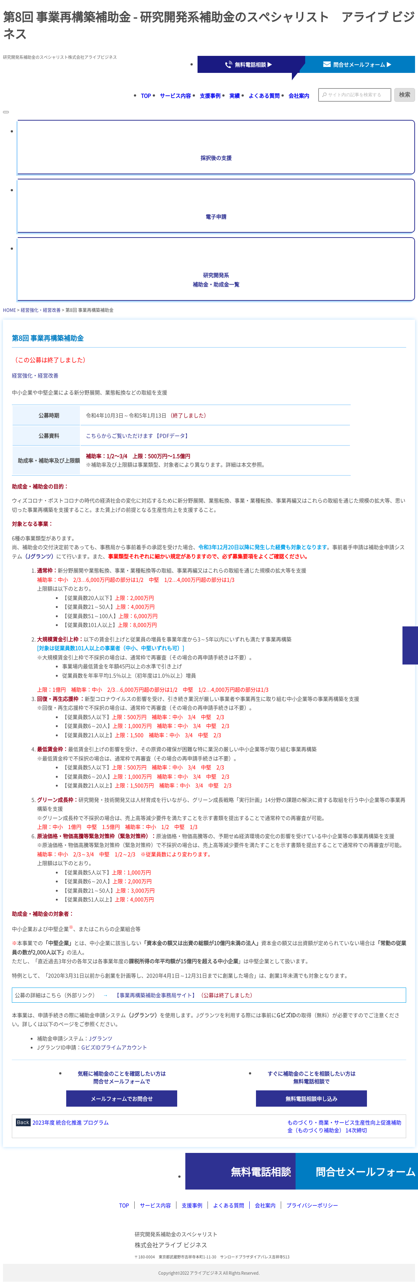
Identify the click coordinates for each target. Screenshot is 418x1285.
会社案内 (299, 95)
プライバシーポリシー (312, 1205)
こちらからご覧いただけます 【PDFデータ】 (138, 435)
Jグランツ (100, 1038)
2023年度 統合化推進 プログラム (71, 1122)
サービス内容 (175, 95)
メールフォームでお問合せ (122, 1098)
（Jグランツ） (39, 556)
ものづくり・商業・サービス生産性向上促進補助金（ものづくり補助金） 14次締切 (344, 1126)
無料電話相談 (224, 1171)
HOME (9, 310)
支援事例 (210, 95)
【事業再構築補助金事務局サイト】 (155, 995)
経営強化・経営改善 (41, 310)
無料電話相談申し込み (311, 1098)
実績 (234, 95)
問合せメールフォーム (354, 1171)
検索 (404, 94)
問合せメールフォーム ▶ (362, 64)
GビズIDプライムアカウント (114, 1047)
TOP (146, 95)
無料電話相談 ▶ (253, 64)
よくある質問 (264, 95)
